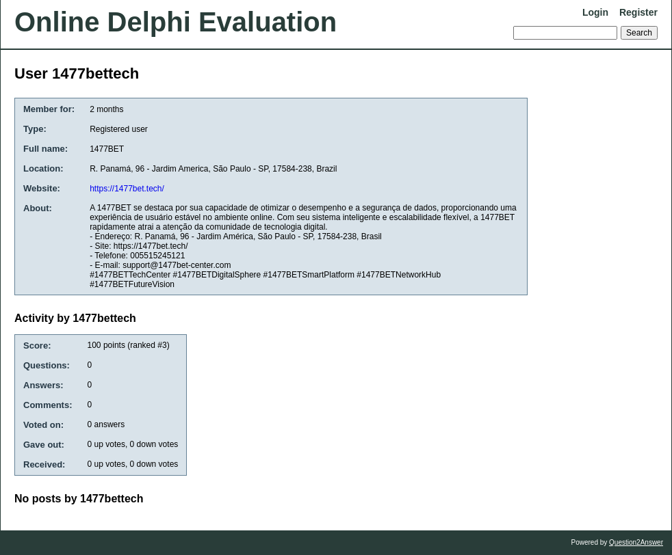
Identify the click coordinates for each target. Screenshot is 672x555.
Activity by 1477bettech (75, 318)
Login (595, 12)
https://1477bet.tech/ (127, 188)
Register (638, 12)
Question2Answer (636, 542)
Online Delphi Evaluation (175, 22)
